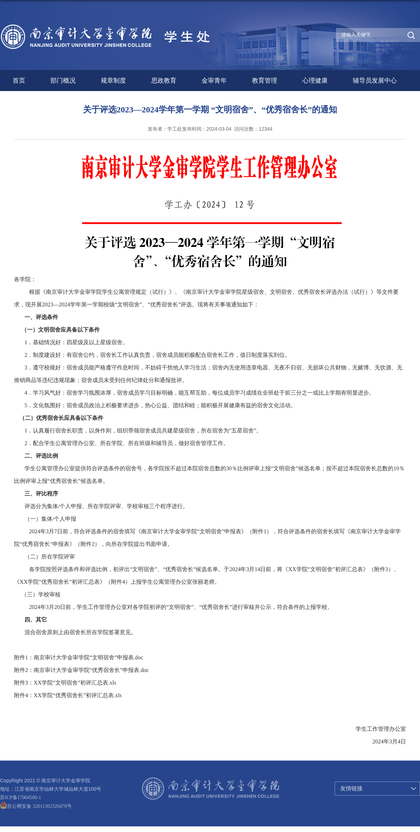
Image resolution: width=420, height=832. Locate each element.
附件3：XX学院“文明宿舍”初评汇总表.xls (65, 683)
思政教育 (163, 80)
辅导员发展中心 (375, 80)
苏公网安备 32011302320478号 (36, 806)
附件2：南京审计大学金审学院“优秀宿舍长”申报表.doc (81, 670)
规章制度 (113, 80)
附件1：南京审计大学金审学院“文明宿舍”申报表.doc (78, 657)
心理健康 (315, 80)
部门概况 (63, 80)
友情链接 (351, 788)
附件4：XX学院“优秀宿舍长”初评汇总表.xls (68, 695)
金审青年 (214, 80)
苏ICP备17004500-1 (20, 797)
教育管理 (264, 80)
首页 (19, 80)
